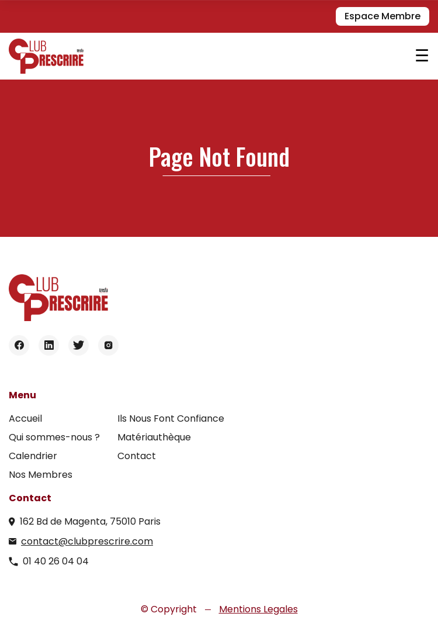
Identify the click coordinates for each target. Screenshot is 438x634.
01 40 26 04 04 (56, 561)
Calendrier (33, 456)
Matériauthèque (154, 437)
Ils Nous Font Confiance (170, 418)
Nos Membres (40, 474)
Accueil (25, 418)
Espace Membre (382, 16)
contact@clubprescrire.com (87, 541)
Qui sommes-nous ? (54, 437)
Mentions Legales (258, 609)
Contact (136, 456)
